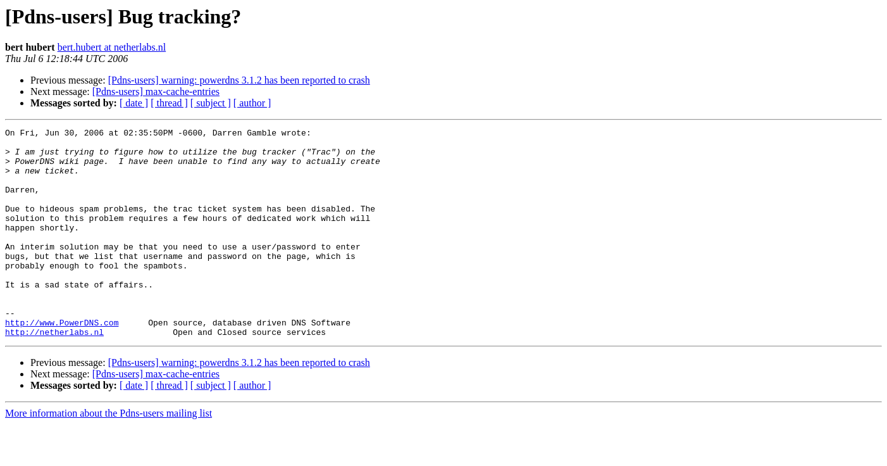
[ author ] (252, 103)
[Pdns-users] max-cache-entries (156, 91)
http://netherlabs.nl (54, 373)
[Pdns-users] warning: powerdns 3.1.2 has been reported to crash (239, 80)
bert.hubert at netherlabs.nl (112, 47)
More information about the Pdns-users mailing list (108, 455)
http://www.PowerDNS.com (61, 362)
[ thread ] (169, 103)
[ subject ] (210, 103)
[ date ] (134, 103)
